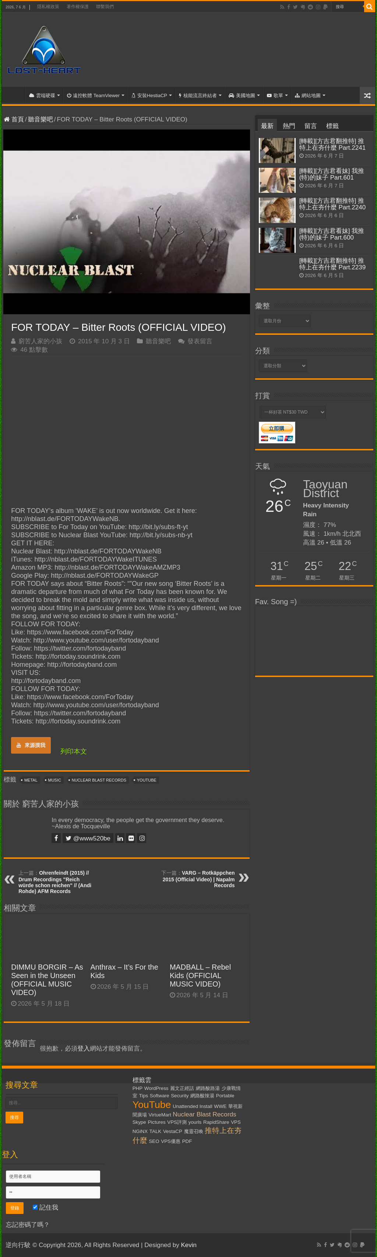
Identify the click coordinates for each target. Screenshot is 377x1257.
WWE (220, 1106)
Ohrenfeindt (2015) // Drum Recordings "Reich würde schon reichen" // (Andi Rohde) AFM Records (54, 882)
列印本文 (73, 751)
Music (54, 780)
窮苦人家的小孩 (40, 341)
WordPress (156, 1088)
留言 (310, 126)
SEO (154, 1141)
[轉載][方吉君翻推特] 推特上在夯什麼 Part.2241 (332, 144)
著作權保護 (78, 6)
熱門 (289, 126)
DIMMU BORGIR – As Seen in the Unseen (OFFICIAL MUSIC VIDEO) (47, 979)
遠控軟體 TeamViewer (93, 95)
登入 (83, 1048)
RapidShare (216, 1122)
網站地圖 (308, 95)
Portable (225, 1095)
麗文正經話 (182, 1088)
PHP (137, 1088)
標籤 (332, 126)
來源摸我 (31, 745)
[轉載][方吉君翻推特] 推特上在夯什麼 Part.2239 (332, 264)
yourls (195, 1122)
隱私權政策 (48, 6)
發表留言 (199, 341)
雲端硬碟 (42, 95)
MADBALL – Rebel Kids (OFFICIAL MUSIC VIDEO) (200, 975)
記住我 (45, 1207)
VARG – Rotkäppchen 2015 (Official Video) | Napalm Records (199, 879)
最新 (267, 126)
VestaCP (172, 1131)
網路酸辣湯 (202, 1095)
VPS (236, 1122)
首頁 (15, 94)
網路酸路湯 (208, 1088)
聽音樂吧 (40, 119)
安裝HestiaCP (149, 95)
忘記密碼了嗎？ (28, 1224)
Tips (143, 1095)
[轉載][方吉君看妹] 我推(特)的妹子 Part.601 (331, 174)
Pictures (156, 1122)
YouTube (146, 780)
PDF (187, 1141)
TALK (155, 1131)
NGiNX (140, 1131)
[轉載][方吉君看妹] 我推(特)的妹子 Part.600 (331, 234)
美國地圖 (242, 95)
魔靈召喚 (193, 1131)
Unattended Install (192, 1106)
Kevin (189, 1245)
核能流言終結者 (198, 95)
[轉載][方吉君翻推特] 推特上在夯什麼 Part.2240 (332, 204)
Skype (139, 1122)
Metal (31, 780)
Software (159, 1095)
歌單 (275, 95)
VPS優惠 (170, 1141)
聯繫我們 (105, 6)
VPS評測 (177, 1122)
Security (179, 1095)
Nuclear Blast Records (99, 780)
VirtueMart (159, 1115)
